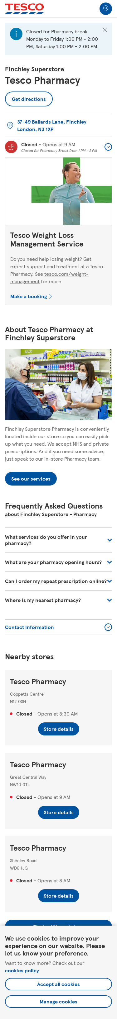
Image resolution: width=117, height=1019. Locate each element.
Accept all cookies (58, 984)
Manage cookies (58, 1001)
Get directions (29, 97)
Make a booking (28, 296)
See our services (31, 478)
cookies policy (22, 970)
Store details (59, 728)
